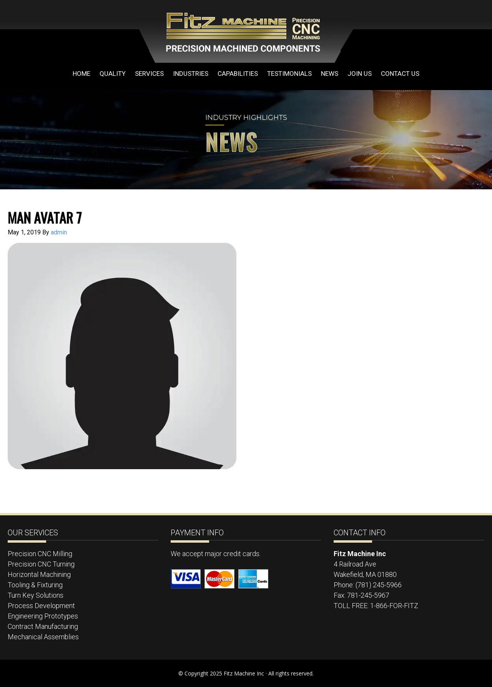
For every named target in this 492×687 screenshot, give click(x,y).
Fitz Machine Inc (230, 31)
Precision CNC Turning (41, 564)
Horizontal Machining (39, 574)
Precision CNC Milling (40, 554)
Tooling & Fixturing (35, 585)
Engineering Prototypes (43, 616)
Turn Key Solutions (35, 595)
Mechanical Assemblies (43, 637)
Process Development (41, 606)
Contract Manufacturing (43, 626)
